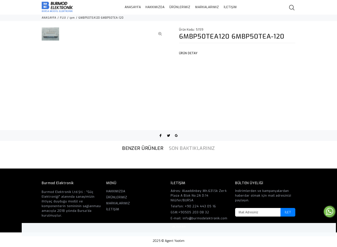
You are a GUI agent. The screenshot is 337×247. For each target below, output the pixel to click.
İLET (288, 212)
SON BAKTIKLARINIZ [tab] (192, 148)
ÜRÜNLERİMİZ (179, 7)
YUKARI (329, 229)
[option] (50, 36)
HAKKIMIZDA (155, 7)
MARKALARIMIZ (207, 7)
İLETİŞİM (230, 7)
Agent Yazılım (174, 241)
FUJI (63, 18)
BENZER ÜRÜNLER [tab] (142, 148)
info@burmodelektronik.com (205, 218)
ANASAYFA (133, 7)
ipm (72, 18)
